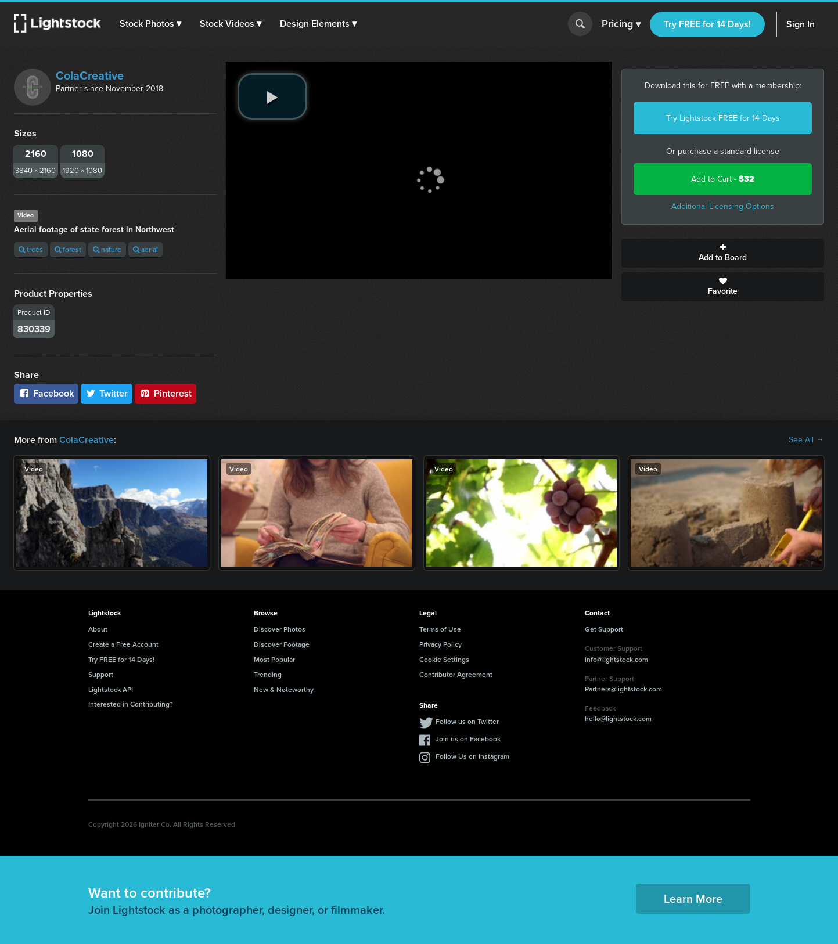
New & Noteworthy (284, 689)
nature (107, 249)
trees (31, 249)
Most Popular (274, 659)
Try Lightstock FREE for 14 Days (723, 118)
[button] (150, 23)
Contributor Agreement (455, 674)
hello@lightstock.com (618, 718)
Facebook (46, 393)
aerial (145, 249)
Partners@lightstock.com (623, 689)
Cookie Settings (444, 659)
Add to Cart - (722, 179)
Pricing (621, 24)
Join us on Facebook (468, 739)
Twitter (106, 393)
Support (100, 674)
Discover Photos (279, 629)
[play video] (272, 96)
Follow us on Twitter (467, 721)
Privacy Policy (440, 644)
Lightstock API (110, 689)
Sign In (800, 24)
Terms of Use (440, 629)
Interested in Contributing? (130, 704)
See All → (806, 440)
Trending (268, 674)
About (97, 629)
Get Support (604, 629)
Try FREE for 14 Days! (707, 24)
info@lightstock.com (616, 659)
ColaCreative (90, 75)
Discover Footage (282, 644)
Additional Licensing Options (722, 206)
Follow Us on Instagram (472, 756)
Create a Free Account (123, 644)
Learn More (693, 898)
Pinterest (165, 393)
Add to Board (722, 253)
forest (68, 249)
